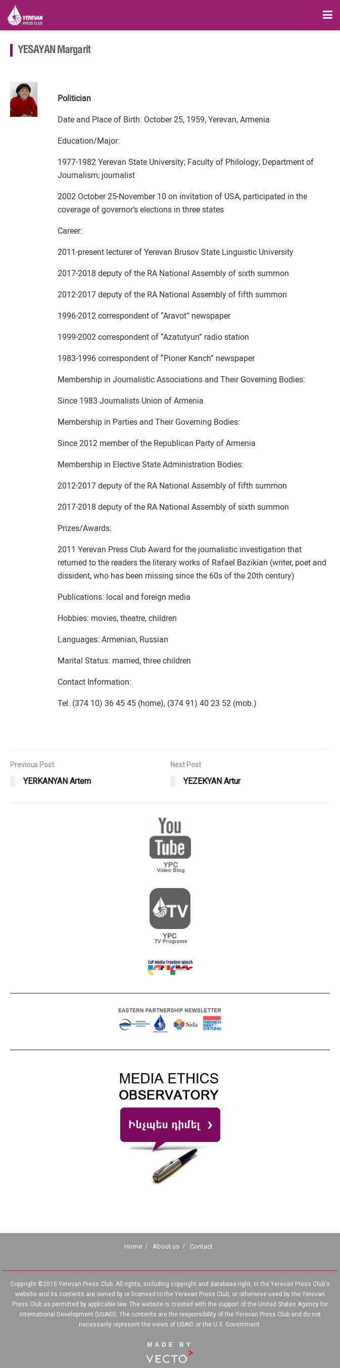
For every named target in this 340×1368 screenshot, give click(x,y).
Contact (201, 1246)
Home (133, 1246)
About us (166, 1246)
